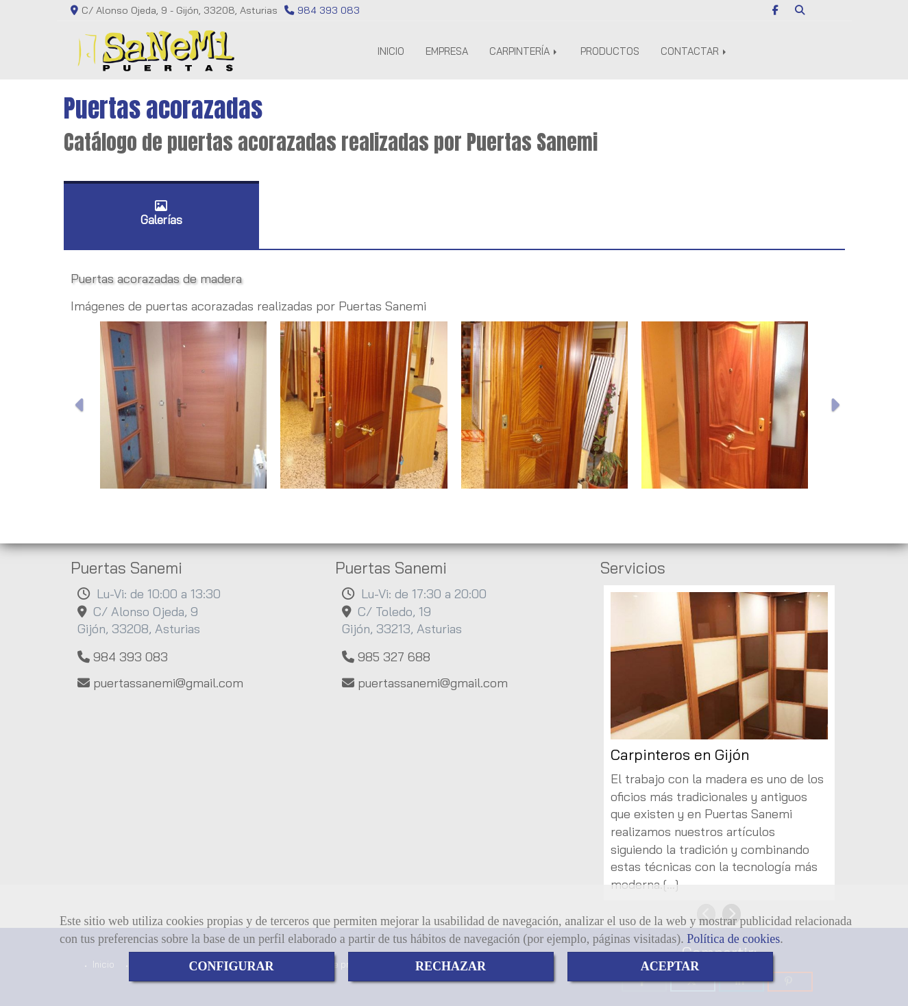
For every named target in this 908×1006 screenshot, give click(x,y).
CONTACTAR (694, 51)
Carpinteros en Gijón (680, 755)
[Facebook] (775, 10)
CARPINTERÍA (524, 51)
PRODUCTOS (609, 51)
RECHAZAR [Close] (450, 966)
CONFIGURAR (231, 966)
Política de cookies (733, 939)
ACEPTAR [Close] (670, 966)
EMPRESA (447, 51)
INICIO (391, 51)
